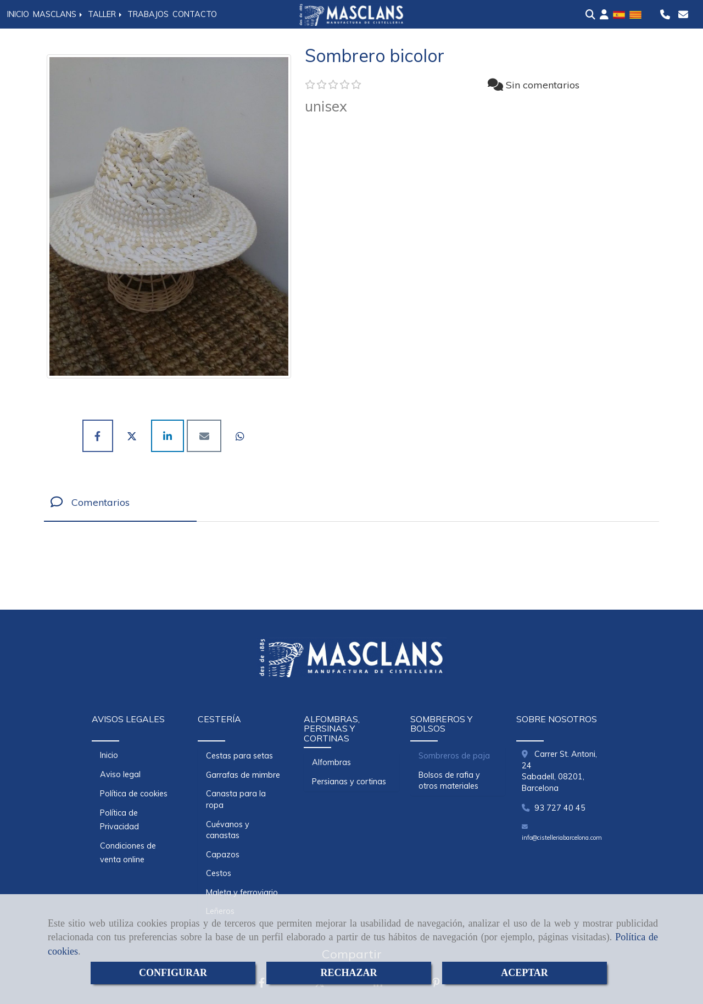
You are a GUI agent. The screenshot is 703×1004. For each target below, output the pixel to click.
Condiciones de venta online (128, 852)
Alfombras (331, 762)
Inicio (109, 755)
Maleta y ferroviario (242, 892)
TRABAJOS (148, 14)
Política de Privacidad (119, 820)
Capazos (222, 855)
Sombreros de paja (454, 756)
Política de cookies (134, 794)
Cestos (218, 873)
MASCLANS (58, 14)
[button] (604, 14)
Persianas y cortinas (349, 782)
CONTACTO (194, 14)
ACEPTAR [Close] (524, 972)
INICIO (18, 14)
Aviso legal (120, 774)
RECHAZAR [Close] (348, 972)
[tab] (120, 502)
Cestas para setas (239, 756)
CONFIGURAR (173, 972)
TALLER (106, 14)
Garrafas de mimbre (243, 775)
